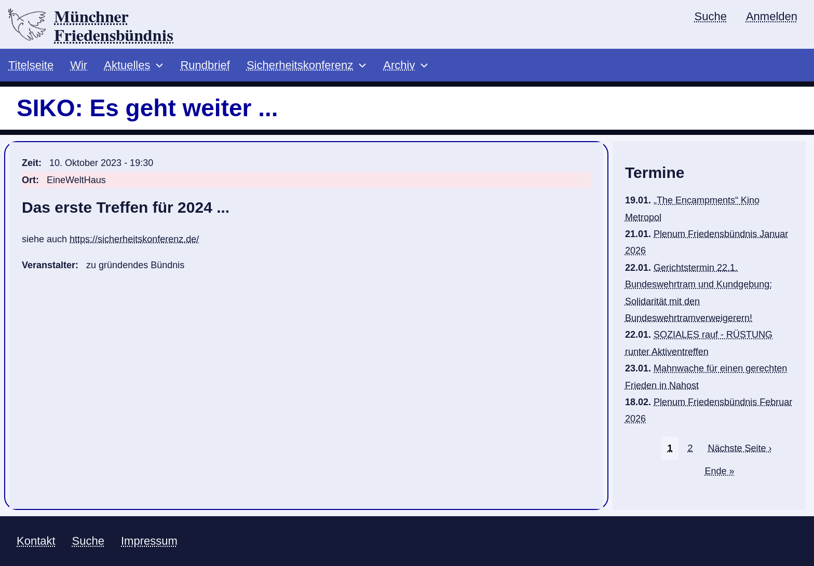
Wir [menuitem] (78, 65)
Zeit (30, 163)
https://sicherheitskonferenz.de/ (134, 239)
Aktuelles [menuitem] (127, 65)
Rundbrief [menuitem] (204, 65)
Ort (29, 180)
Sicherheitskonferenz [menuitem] (300, 65)
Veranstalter (48, 265)
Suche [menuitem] (711, 16)
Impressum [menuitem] (149, 540)
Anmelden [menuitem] (771, 16)
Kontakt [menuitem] (36, 540)
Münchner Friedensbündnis (113, 26)
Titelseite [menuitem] (30, 65)
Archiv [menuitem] (399, 65)
